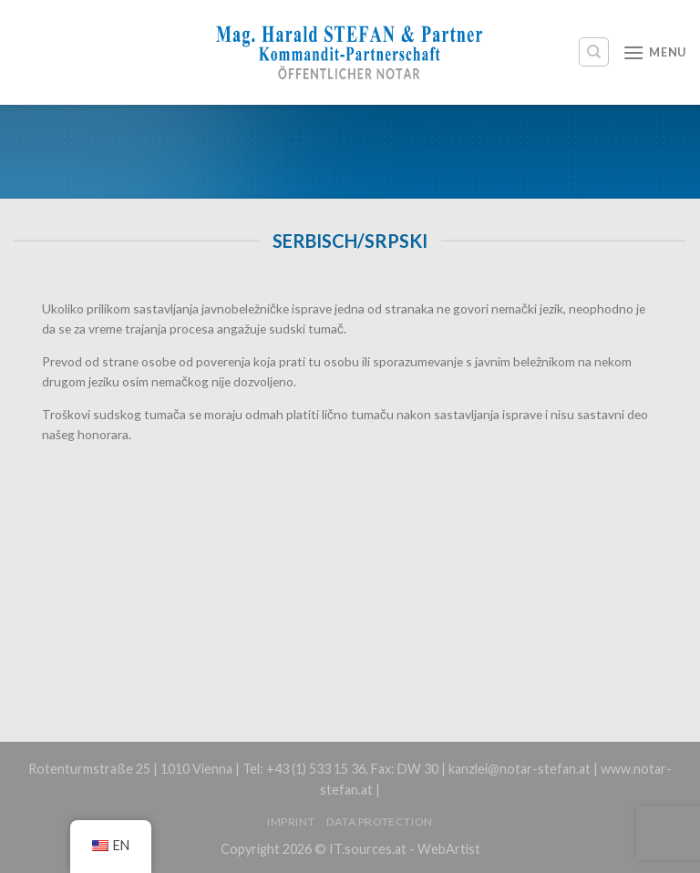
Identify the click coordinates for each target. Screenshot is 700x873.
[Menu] (654, 52)
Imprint (290, 821)
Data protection (379, 821)
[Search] (594, 52)
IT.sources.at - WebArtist (404, 849)
